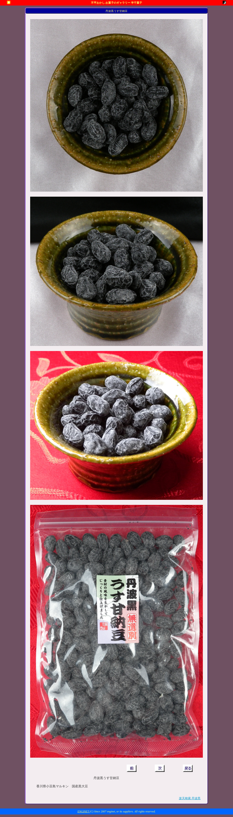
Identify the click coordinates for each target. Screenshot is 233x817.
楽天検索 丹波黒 (190, 798)
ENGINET (84, 811)
